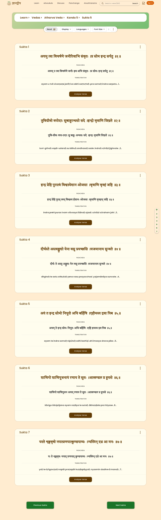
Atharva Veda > (54, 17)
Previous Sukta (40, 505)
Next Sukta (121, 505)
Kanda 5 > (73, 17)
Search (135, 3)
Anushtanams (90, 3)
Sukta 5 (87, 17)
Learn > (24, 17)
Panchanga (74, 3)
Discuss (60, 3)
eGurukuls (48, 3)
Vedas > (37, 17)
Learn (36, 3)
